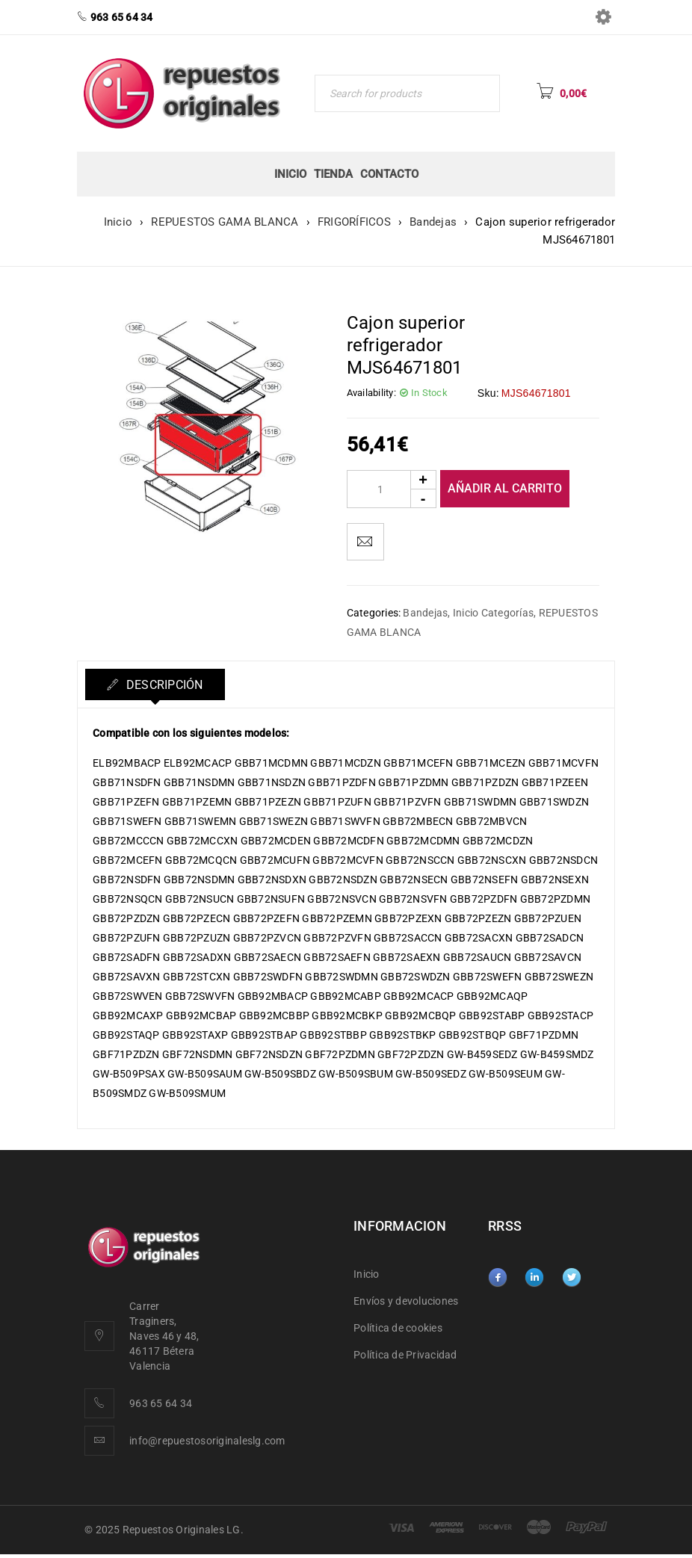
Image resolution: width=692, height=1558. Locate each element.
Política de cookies (397, 1328)
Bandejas (433, 222)
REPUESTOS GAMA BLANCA (224, 222)
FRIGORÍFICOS (354, 222)
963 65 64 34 (160, 1403)
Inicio (118, 222)
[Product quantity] (391, 489)
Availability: (371, 392)
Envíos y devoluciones (405, 1301)
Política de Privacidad (405, 1355)
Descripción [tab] (164, 685)
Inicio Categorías (493, 613)
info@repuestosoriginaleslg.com (207, 1441)
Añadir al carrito (505, 488)
